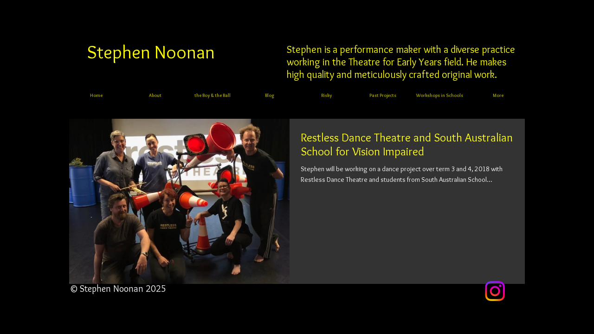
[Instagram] (495, 291)
